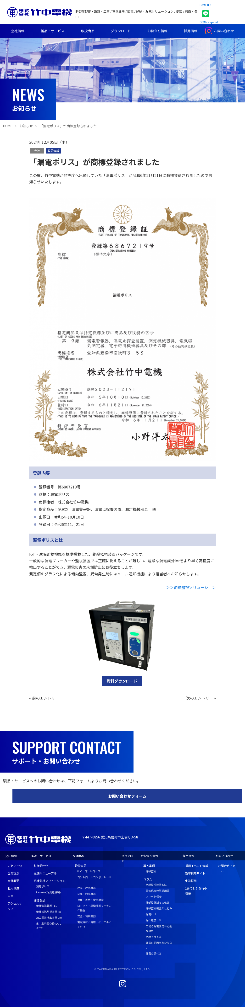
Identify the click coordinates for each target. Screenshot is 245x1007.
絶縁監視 (151, 871)
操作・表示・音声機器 (90, 899)
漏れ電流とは (153, 920)
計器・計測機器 (86, 888)
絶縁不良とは (153, 936)
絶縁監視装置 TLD (46, 905)
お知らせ (26, 125)
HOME (7, 125)
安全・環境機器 (86, 916)
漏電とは (151, 914)
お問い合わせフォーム (127, 796)
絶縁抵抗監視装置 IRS (48, 911)
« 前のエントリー (44, 698)
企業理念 (13, 873)
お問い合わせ (224, 30)
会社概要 (13, 881)
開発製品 (39, 900)
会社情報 (17, 30)
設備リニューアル (45, 873)
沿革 (10, 896)
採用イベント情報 (196, 866)
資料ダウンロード (122, 681)
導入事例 (149, 866)
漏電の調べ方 (153, 953)
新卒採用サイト (195, 873)
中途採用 (191, 881)
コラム (147, 879)
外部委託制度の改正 (157, 902)
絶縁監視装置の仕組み (159, 908)
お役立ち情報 (157, 30)
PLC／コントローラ (88, 871)
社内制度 (13, 888)
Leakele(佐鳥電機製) (48, 892)
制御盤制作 (41, 866)
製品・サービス (52, 30)
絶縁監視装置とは (156, 884)
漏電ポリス (42, 886)
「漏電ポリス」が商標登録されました (68, 125)
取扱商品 (87, 30)
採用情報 (190, 30)
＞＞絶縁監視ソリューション (191, 587)
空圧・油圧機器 (86, 894)
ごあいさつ (15, 866)
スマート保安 (153, 896)
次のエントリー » (201, 698)
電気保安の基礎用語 (157, 890)
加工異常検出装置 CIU (49, 917)
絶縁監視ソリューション (49, 881)
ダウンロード (121, 30)
